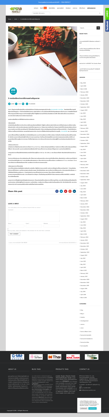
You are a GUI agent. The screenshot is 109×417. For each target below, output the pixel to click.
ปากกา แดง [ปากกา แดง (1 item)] (46, 392)
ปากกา (15, 19)
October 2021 (84, 249)
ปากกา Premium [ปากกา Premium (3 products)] (73, 382)
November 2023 (85, 173)
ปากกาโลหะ (60, 109)
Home (9, 19)
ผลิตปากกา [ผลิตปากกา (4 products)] (60, 391)
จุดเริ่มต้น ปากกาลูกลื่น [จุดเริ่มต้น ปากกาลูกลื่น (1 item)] (42, 380)
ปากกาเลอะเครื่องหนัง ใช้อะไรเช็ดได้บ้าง (68, 242)
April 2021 (83, 267)
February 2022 (84, 237)
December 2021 (85, 243)
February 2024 (84, 164)
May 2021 (83, 264)
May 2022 (83, 228)
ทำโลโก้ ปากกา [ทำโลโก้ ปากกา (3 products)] (59, 382)
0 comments (30, 104)
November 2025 (85, 101)
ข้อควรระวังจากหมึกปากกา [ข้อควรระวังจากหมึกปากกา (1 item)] (42, 377)
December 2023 (85, 170)
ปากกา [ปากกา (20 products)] (66, 381)
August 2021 (84, 255)
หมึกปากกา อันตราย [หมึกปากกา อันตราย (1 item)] (35, 399)
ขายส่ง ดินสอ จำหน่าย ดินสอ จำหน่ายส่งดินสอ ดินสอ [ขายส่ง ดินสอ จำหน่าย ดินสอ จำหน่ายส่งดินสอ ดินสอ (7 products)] (65, 377)
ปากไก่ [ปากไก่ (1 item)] (46, 394)
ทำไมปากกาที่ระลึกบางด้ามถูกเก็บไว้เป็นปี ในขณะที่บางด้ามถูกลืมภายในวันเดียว (90, 56)
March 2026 (84, 89)
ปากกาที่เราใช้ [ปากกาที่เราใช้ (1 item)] (47, 384)
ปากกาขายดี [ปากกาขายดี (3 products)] (67, 383)
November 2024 (85, 137)
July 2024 (83, 149)
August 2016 (84, 288)
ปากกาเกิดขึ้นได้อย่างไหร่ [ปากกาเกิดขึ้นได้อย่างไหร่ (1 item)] (39, 392)
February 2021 (84, 273)
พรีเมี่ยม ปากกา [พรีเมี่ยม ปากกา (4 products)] (68, 391)
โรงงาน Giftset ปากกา (86, 331)
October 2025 (84, 104)
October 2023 (84, 177)
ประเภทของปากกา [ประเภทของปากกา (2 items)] (41, 382)
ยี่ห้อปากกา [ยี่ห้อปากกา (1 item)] (38, 395)
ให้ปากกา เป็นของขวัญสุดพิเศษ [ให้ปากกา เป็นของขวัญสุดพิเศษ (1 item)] (41, 402)
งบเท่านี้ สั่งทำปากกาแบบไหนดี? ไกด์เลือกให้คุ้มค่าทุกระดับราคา (90, 70)
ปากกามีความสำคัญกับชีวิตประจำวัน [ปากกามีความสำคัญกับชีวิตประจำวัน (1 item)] (40, 387)
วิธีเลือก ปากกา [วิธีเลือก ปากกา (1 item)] (49, 395)
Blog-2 (82, 314)
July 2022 (83, 222)
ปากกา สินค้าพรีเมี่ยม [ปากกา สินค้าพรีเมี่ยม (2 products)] (62, 390)
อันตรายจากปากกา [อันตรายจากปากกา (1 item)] (38, 400)
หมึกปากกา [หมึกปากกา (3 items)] (41, 397)
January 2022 (84, 240)
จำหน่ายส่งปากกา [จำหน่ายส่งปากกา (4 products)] (72, 380)
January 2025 (84, 131)
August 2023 (84, 183)
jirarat (12, 104)
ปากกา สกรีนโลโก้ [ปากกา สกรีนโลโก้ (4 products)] (68, 388)
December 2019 (85, 285)
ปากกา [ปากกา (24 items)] (35, 384)
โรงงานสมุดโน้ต (84, 346)
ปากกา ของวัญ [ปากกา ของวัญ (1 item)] (41, 384)
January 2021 (84, 276)
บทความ (82, 324)
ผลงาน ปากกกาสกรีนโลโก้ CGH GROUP (17, 242)
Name (10, 223)
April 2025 (83, 122)
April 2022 (83, 231)
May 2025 (83, 119)
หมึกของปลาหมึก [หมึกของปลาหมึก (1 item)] (35, 397)
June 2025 (83, 116)
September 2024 (85, 143)
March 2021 (84, 270)
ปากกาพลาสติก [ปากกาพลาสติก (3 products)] (68, 385)
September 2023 (85, 180)
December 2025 (85, 98)
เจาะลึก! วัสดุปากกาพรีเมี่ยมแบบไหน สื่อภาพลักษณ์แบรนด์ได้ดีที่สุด (90, 49)
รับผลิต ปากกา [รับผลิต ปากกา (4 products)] (63, 393)
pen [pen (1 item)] (33, 376)
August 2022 (84, 219)
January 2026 (84, 95)
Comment (10, 210)
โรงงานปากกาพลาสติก (86, 335)
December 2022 (85, 207)
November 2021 (85, 246)
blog (82, 310)
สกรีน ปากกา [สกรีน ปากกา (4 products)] (71, 393)
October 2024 (84, 140)
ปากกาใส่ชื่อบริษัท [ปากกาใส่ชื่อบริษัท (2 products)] (70, 390)
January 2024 (84, 167)
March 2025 (84, 125)
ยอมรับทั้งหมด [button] (92, 408)
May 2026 (83, 83)
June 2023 (83, 189)
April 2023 (83, 195)
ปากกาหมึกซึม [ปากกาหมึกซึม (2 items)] (39, 391)
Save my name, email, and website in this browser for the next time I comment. (28, 230)
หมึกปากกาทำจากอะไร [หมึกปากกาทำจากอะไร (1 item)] (48, 397)
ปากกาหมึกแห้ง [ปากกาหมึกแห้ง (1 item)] (45, 391)
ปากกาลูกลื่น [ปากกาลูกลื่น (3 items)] (45, 389)
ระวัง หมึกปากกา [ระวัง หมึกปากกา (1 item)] (44, 395)
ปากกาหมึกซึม (64, 131)
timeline (83, 317)
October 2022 (84, 213)
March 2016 (84, 297)
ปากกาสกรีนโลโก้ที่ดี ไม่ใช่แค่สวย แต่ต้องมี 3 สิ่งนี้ (90, 42)
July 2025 (83, 113)
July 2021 (83, 258)
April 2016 (83, 294)
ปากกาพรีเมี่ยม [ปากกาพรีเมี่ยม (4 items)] (37, 386)
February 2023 (84, 201)
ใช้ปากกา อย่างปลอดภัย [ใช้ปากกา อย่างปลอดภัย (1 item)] (46, 400)
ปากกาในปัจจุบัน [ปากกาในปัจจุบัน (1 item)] (41, 394)
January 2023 (84, 204)
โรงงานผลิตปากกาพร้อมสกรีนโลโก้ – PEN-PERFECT (54, 2)
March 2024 (84, 161)
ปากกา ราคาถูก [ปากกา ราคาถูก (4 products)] (71, 386)
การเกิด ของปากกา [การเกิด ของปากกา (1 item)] (37, 376)
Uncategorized (84, 321)
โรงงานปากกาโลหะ (85, 342)
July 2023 (83, 186)
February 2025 (84, 128)
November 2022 (85, 210)
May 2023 (83, 192)
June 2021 (83, 261)
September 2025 (85, 107)
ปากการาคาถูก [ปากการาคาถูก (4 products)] (63, 386)
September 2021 (85, 252)
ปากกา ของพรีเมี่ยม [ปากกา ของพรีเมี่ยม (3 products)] (60, 383)
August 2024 (84, 146)
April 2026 (83, 86)
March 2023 (84, 198)
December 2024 (85, 134)
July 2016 (83, 291)
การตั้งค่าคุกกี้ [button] (84, 408)
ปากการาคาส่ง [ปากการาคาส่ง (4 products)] (59, 388)
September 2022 (85, 216)
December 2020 (85, 279)
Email (27, 223)
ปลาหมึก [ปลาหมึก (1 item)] (47, 382)
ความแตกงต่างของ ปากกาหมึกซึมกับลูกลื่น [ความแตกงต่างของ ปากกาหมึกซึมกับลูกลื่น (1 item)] (45, 379)
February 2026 (84, 92)
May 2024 (83, 155)
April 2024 (83, 158)
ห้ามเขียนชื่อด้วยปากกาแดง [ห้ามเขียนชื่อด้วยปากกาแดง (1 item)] (44, 399)
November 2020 (85, 282)
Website (46, 223)
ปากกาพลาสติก (54, 109)
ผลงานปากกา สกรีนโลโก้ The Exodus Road (90, 63)
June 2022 (83, 225)
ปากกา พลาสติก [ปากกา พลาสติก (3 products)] (61, 385)
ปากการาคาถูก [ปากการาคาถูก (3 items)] (38, 389)
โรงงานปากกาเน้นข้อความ (87, 339)
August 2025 (84, 110)
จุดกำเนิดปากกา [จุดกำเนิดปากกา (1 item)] (35, 380)
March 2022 (84, 234)
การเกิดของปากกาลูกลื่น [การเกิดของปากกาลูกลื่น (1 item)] (45, 376)
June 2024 (83, 152)
